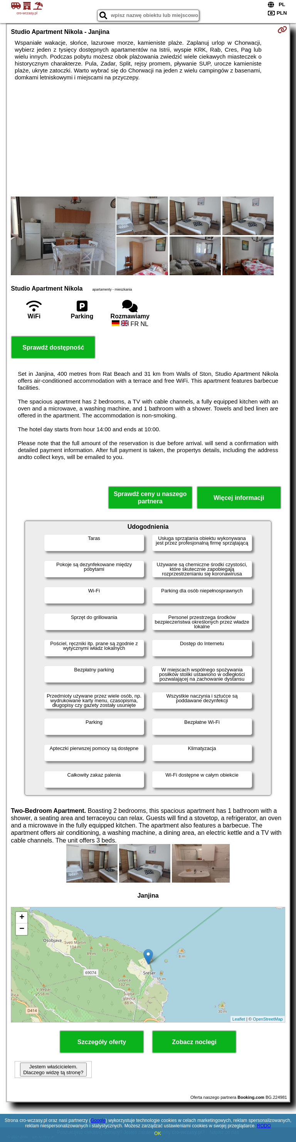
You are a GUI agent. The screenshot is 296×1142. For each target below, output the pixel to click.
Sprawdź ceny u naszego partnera (150, 498)
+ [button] (21, 917)
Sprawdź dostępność (53, 347)
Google (98, 1120)
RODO (264, 1126)
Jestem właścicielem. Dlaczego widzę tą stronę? (53, 1069)
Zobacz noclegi (194, 1042)
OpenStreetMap (268, 1019)
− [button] (21, 929)
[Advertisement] (148, 139)
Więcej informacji (239, 497)
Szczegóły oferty (101, 1042)
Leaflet (238, 1019)
